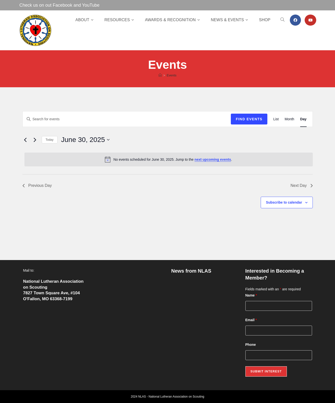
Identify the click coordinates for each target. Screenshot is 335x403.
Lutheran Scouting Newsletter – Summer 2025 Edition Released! (202, 338)
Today (50, 139)
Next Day (302, 185)
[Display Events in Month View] (289, 119)
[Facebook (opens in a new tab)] (295, 20)
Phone (250, 345)
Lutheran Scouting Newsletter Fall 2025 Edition (201, 320)
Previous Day (37, 185)
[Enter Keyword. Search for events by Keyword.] (127, 119)
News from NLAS (191, 271)
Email (251, 320)
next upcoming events (213, 159)
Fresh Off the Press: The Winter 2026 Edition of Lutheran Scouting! (200, 303)
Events (172, 75)
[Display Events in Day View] (303, 119)
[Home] (160, 75)
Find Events (249, 119)
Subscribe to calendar (284, 202)
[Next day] (35, 140)
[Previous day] (25, 140)
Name (251, 295)
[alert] (168, 159)
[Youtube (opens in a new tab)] (310, 20)
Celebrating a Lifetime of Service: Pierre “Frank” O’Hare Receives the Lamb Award (203, 285)
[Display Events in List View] (276, 119)
